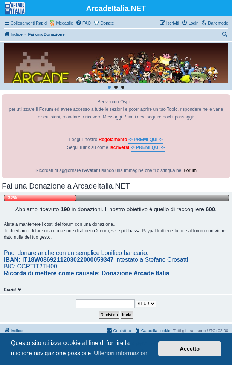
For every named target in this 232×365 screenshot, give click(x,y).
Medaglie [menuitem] (64, 23)
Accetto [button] (190, 349)
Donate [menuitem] (107, 23)
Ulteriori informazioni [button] (121, 353)
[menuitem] (83, 23)
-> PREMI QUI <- (145, 139)
